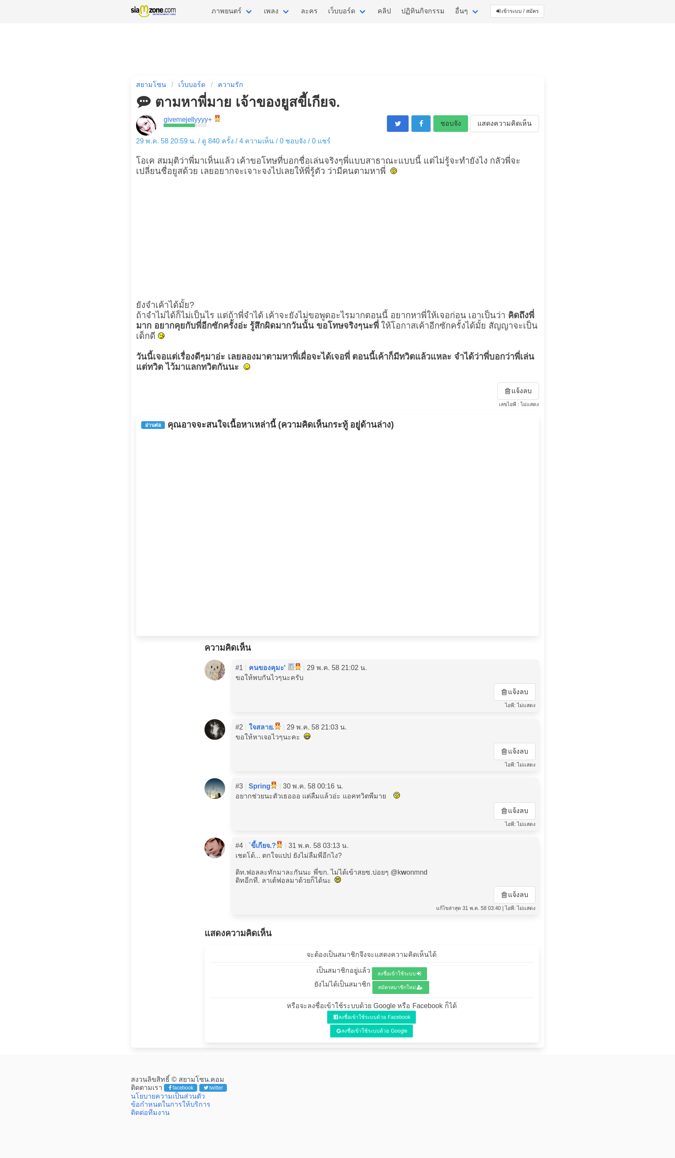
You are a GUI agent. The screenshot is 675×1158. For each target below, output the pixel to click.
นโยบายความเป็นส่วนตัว (168, 1096)
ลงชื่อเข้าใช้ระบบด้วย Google (372, 1031)
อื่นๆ (461, 11)
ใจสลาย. (261, 727)
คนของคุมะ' (267, 667)
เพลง (271, 11)
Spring (260, 786)
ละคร (309, 11)
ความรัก (230, 84)
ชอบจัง (450, 123)
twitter (213, 1088)
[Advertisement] (337, 237)
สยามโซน (151, 84)
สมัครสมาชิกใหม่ (400, 987)
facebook (181, 1088)
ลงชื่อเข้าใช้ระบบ (399, 974)
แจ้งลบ (518, 390)
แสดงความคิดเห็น (504, 123)
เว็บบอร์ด (341, 11)
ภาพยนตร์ (226, 11)
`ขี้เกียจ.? (262, 845)
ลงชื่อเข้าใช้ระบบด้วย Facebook (372, 1017)
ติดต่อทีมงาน (150, 1112)
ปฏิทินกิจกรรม (423, 11)
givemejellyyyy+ (188, 119)
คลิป (384, 11)
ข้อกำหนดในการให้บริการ (171, 1104)
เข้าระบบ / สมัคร (517, 11)
